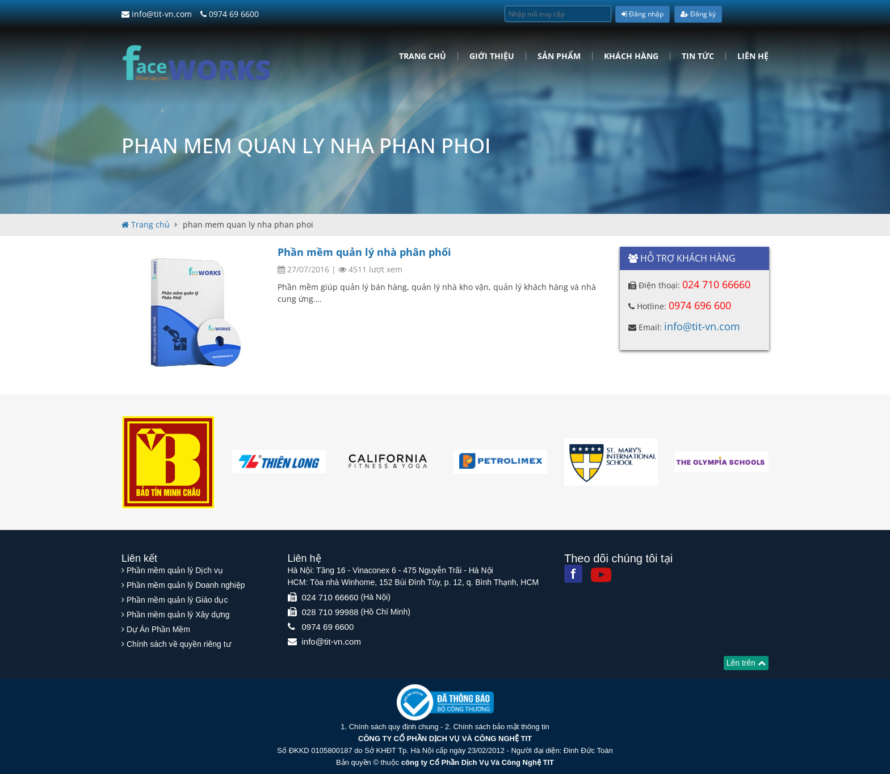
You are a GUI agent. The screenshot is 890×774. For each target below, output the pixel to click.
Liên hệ (753, 56)
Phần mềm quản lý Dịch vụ (175, 570)
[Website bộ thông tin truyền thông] (445, 701)
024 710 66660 (716, 284)
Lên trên (746, 662)
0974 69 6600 (229, 14)
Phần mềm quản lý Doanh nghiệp (186, 585)
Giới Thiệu (491, 56)
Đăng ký (698, 14)
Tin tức (698, 56)
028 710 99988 (330, 612)
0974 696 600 (700, 305)
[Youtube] (601, 575)
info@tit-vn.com (156, 14)
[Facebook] (573, 574)
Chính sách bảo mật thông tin (501, 726)
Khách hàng (631, 56)
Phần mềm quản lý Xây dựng (178, 614)
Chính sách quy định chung (394, 726)
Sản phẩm (559, 56)
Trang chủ (422, 56)
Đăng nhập (643, 14)
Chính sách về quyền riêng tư (179, 644)
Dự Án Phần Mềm (158, 629)
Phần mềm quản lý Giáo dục (177, 599)
